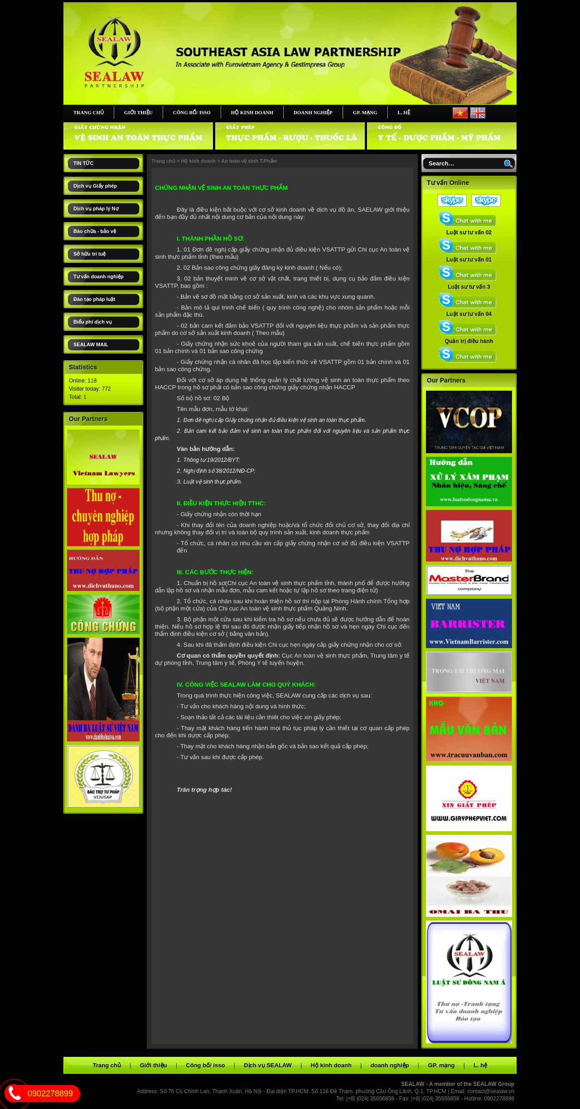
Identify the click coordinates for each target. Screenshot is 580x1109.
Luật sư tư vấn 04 (469, 311)
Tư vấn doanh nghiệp (98, 276)
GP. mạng (365, 112)
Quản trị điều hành (469, 338)
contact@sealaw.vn (490, 1091)
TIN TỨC (83, 163)
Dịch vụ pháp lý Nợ (96, 208)
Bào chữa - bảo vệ (94, 231)
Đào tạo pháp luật (94, 299)
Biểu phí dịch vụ (92, 321)
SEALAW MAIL (90, 344)
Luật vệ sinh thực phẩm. (213, 482)
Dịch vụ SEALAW (268, 1065)
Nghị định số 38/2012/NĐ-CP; (220, 471)
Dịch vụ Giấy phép (95, 186)
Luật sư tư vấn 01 (469, 257)
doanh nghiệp (313, 112)
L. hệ (404, 112)
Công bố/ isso (192, 112)
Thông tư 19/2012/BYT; (212, 460)
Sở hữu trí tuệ (89, 254)
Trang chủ (88, 112)
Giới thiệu (138, 112)
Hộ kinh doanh (252, 112)
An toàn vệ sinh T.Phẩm (249, 161)
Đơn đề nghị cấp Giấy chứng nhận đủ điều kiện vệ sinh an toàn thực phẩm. (275, 420)
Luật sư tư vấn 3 (469, 284)
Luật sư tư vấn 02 (469, 230)
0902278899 (50, 1093)
